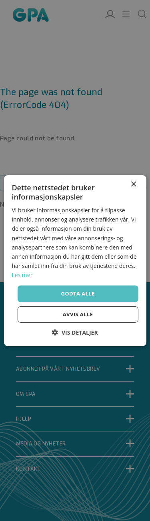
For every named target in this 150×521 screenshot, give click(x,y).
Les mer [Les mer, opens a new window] (22, 275)
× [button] (133, 184)
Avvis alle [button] (78, 314)
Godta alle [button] (77, 293)
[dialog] (75, 260)
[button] (75, 332)
